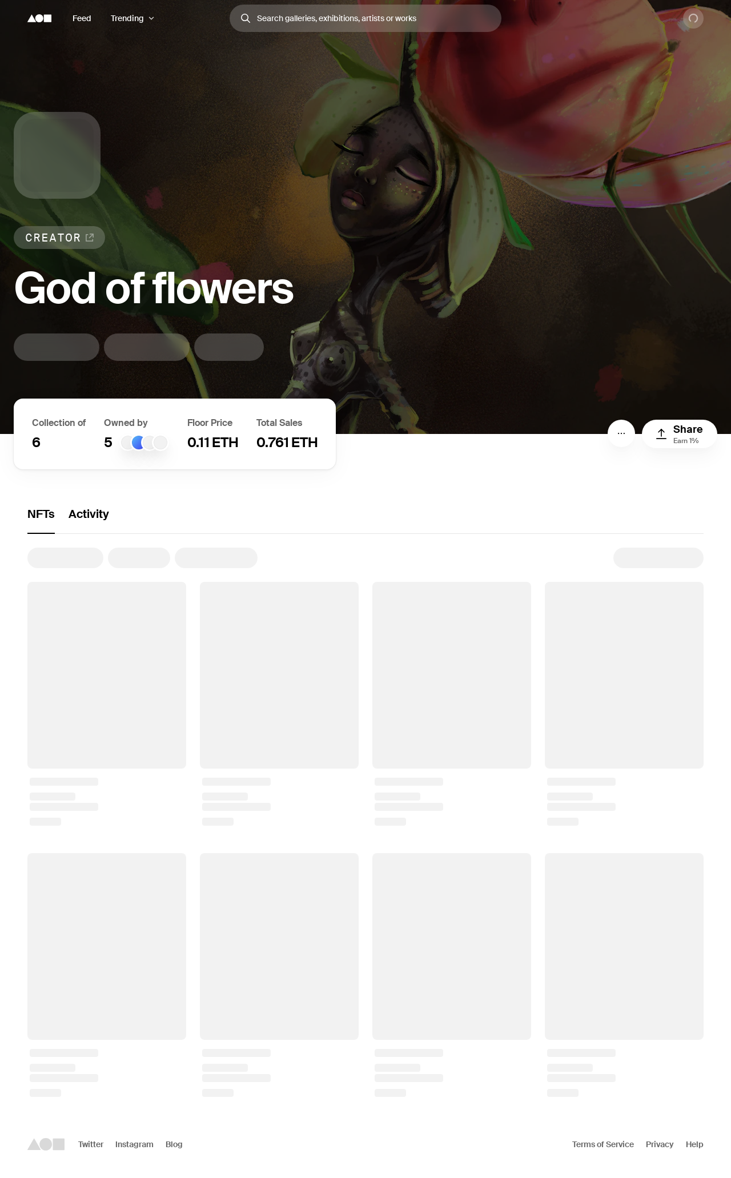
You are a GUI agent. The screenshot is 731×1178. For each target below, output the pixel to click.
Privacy (660, 1144)
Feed (82, 18)
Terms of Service (603, 1144)
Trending (127, 18)
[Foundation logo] (39, 18)
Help (695, 1144)
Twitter (90, 1144)
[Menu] (621, 433)
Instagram (134, 1144)
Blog (174, 1144)
